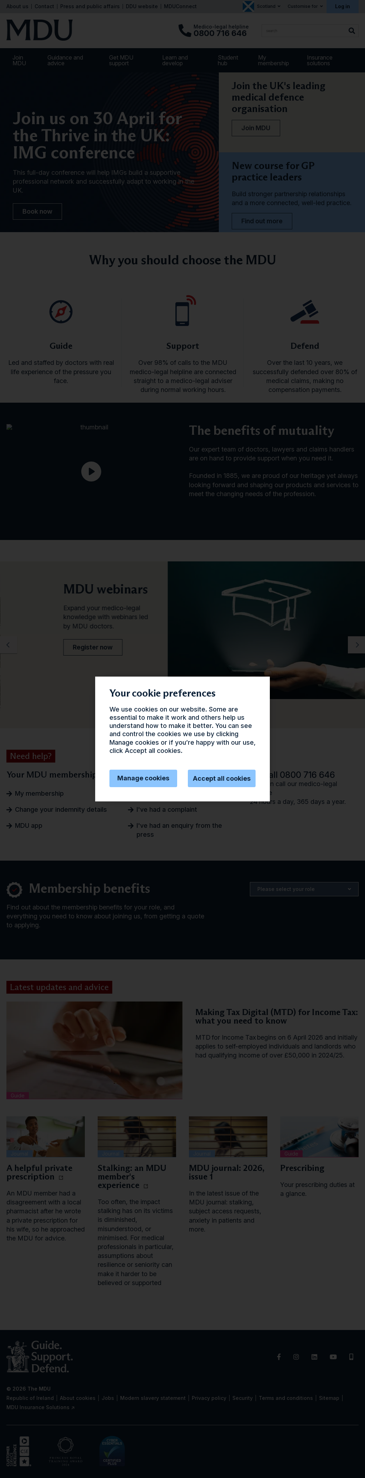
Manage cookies (143, 778)
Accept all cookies (222, 778)
